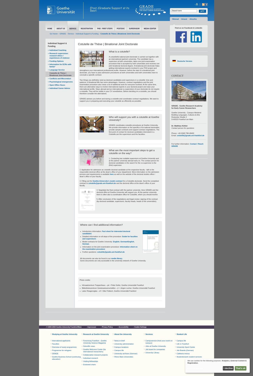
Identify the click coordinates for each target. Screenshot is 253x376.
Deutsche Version (184, 61)
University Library (152, 353)
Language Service (57, 70)
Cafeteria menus (183, 354)
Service (71, 34)
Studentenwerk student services (189, 357)
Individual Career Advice (60, 88)
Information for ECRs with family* (60, 65)
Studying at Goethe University (64, 334)
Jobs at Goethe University (156, 346)
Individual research (90, 358)
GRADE (63, 34)
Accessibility (123, 327)
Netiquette (50, 330)
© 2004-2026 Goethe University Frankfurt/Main (64, 327)
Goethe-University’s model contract (107, 181)
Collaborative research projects (95, 355)
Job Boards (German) (185, 350)
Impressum (91, 327)
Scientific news (89, 346)
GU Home (54, 34)
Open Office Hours (57, 85)
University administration (124, 344)
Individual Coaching (58, 50)
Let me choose (195, 368)
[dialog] (217, 365)
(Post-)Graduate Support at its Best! (109, 9)
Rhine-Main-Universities (123, 357)
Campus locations (121, 347)
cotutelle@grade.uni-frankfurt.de (102, 183)
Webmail (175, 19)
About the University (123, 334)
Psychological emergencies (61, 82)
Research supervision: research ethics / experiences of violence (60, 55)
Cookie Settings (140, 327)
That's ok (241, 368)
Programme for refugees (61, 350)
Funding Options (57, 61)
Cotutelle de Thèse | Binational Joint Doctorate (61, 74)
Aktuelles (193, 19)
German (85, 244)
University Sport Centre (186, 347)
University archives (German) (125, 354)
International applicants (61, 341)
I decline (228, 368)
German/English (127, 242)
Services (149, 334)
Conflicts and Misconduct (60, 79)
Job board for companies (155, 349)
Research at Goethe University (96, 334)
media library (116, 258)
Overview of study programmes (64, 347)
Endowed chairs (89, 365)
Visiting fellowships (90, 361)
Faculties (55, 344)
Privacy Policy (107, 327)
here (112, 174)
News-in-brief (119, 341)
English (116, 242)
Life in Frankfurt (183, 344)
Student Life (182, 334)
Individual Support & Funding (87, 34)
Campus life (119, 350)
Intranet (184, 19)
